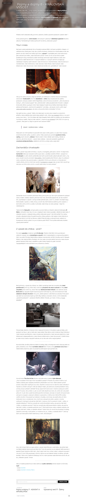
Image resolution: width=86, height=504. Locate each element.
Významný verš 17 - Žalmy (54, 489)
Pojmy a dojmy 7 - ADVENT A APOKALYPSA (28, 491)
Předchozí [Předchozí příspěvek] (19, 487)
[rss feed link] (69, 496)
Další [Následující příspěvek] (45, 487)
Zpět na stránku (7, 3)
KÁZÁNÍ (23, 468)
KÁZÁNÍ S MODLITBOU (28, 470)
